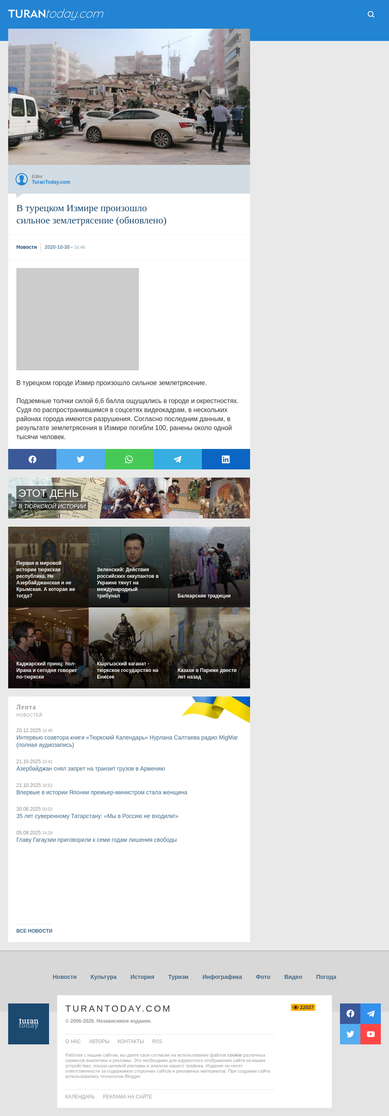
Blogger (132, 1076)
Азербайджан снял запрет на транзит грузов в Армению (90, 768)
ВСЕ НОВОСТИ (34, 931)
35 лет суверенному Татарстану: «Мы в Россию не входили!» (97, 816)
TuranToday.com (118, 1008)
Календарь (80, 1097)
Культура (104, 977)
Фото (263, 977)
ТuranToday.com (56, 14)
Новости (65, 977)
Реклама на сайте (127, 1097)
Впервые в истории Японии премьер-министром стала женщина (101, 792)
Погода (326, 977)
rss (157, 1041)
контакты (131, 1041)
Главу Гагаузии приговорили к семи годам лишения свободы (96, 839)
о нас (73, 1041)
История (142, 977)
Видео (293, 977)
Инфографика (222, 977)
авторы (99, 1041)
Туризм (178, 977)
